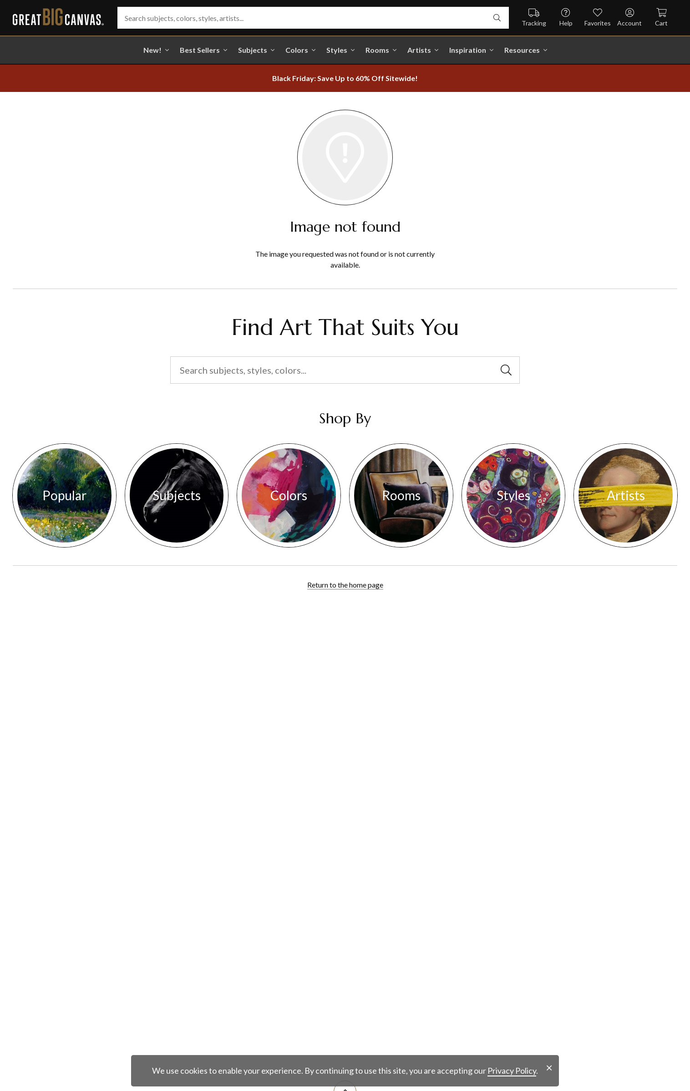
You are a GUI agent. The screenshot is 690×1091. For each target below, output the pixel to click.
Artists (419, 50)
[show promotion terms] (345, 78)
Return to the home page (345, 584)
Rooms (377, 50)
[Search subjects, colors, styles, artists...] (313, 18)
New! (152, 50)
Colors (296, 50)
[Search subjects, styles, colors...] (345, 370)
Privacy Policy (511, 1071)
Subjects (252, 50)
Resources (522, 50)
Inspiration (467, 50)
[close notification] (549, 1068)
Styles (336, 50)
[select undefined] (497, 17)
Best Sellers (200, 50)
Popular (64, 495)
